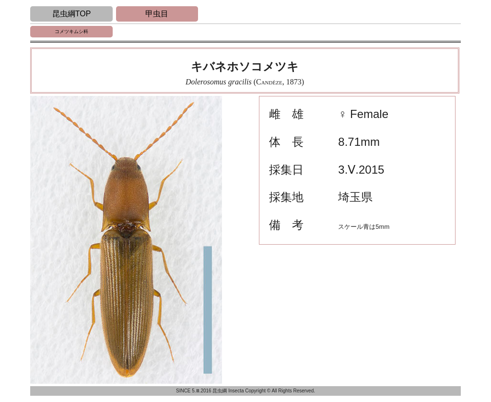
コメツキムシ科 (71, 31)
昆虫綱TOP (71, 14)
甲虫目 (156, 14)
